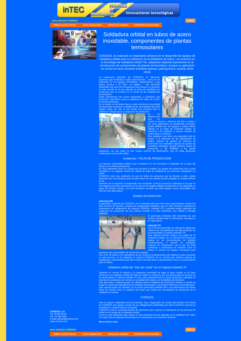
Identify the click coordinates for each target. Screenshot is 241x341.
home (190, 20)
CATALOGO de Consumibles (146, 25)
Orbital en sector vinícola (64, 25)
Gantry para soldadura (118, 25)
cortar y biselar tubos (92, 25)
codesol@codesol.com (67, 319)
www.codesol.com (59, 321)
